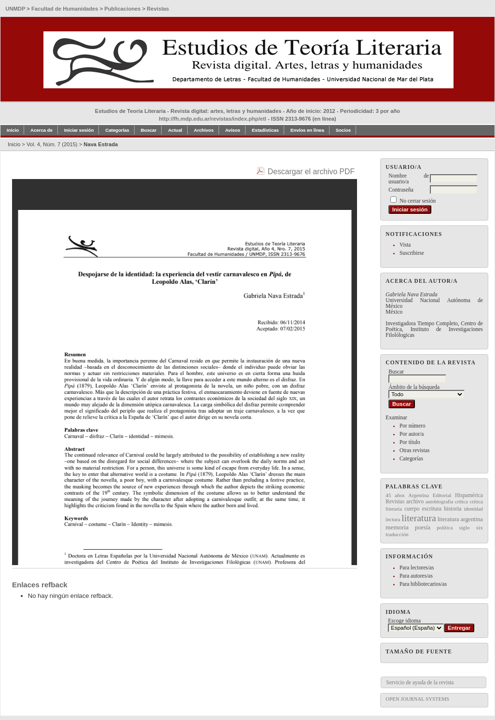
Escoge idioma (404, 620)
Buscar (149, 130)
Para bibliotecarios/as (423, 584)
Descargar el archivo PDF (311, 171)
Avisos (232, 130)
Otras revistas (414, 450)
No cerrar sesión (417, 201)
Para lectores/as (416, 567)
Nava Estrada (100, 144)
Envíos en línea (307, 130)
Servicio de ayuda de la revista (420, 682)
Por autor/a (411, 434)
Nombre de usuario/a (408, 178)
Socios (343, 130)
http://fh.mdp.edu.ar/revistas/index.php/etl (212, 119)
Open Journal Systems (417, 699)
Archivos (204, 130)
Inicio (13, 130)
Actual (175, 130)
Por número (412, 426)
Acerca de (41, 130)
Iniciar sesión (79, 130)
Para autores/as (416, 576)
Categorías (411, 458)
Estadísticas (265, 130)
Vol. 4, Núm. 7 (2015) (52, 144)
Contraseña (400, 190)
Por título (409, 442)
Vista (405, 245)
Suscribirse (411, 253)
